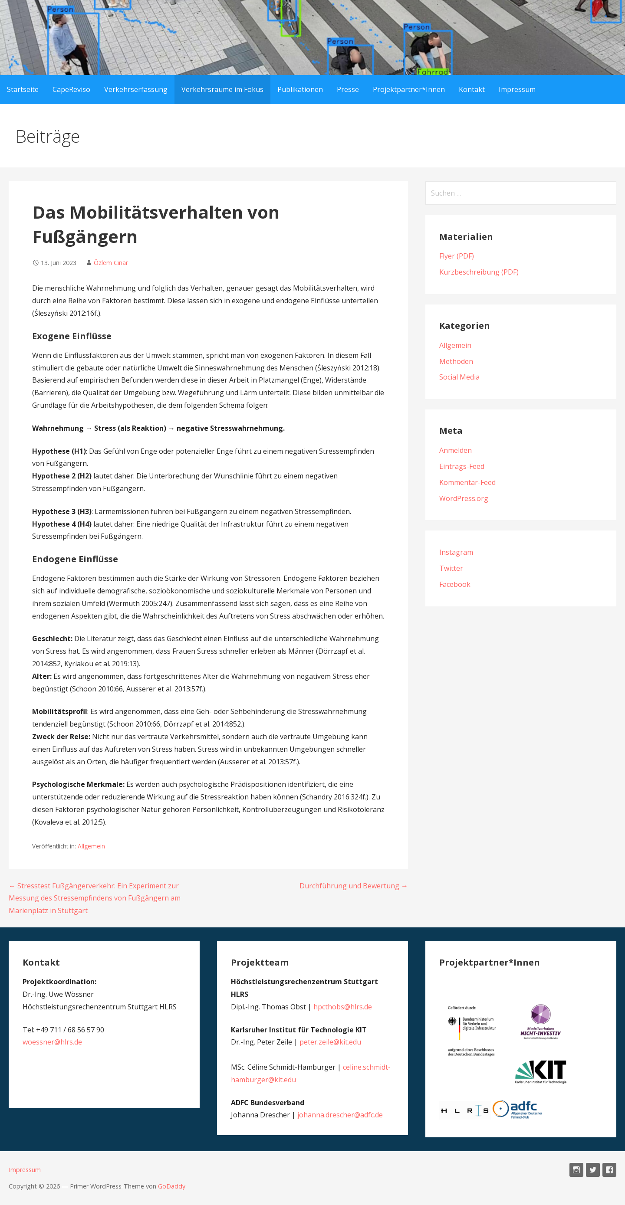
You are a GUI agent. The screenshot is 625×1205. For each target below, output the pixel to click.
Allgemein (91, 846)
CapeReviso (71, 89)
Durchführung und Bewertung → (353, 886)
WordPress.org (463, 498)
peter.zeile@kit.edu (330, 1042)
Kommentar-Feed (467, 482)
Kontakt (472, 89)
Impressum (517, 89)
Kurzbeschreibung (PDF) (479, 272)
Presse (348, 89)
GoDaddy (171, 1186)
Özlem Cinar (111, 263)
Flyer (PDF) (456, 256)
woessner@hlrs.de (52, 1042)
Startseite (23, 89)
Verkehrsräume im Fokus (222, 89)
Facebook (454, 584)
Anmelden (455, 450)
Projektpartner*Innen (409, 89)
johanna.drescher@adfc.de (340, 1115)
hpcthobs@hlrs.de (342, 1007)
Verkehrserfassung (136, 89)
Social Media (459, 377)
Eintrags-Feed (461, 466)
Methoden (456, 361)
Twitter (451, 568)
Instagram (456, 552)
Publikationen (300, 89)
